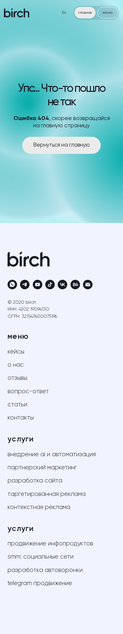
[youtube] (37, 284)
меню (108, 12)
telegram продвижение (40, 583)
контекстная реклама (39, 507)
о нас (16, 365)
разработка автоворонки (45, 570)
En (64, 12)
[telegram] (25, 284)
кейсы (16, 352)
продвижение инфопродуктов (50, 544)
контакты (21, 418)
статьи (17, 405)
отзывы (17, 378)
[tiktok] (50, 284)
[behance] (75, 284)
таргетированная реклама (47, 494)
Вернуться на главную (61, 145)
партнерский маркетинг (42, 468)
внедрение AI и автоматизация (52, 455)
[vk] (62, 284)
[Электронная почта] (87, 284)
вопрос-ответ (28, 392)
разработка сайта (35, 481)
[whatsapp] (12, 284)
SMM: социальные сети (40, 557)
